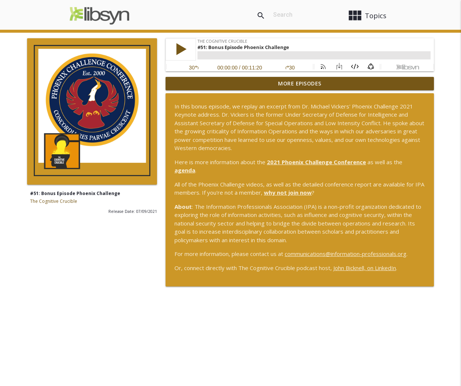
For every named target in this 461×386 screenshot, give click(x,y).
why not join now (288, 192)
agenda (184, 170)
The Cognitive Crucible (53, 201)
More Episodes (299, 83)
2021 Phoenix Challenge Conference (316, 162)
